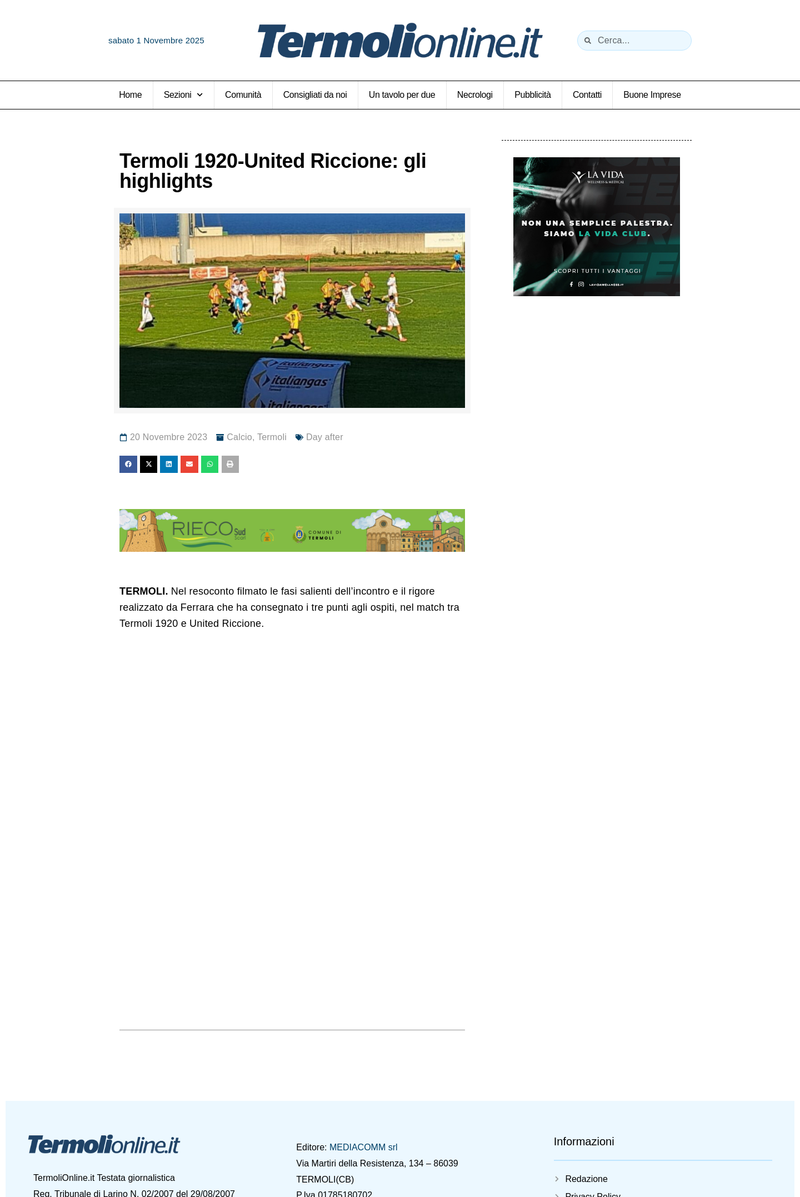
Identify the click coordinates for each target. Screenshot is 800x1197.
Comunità (243, 94)
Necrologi (475, 94)
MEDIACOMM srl (363, 1147)
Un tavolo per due (402, 94)
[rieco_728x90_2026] (292, 548)
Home (130, 94)
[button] (128, 464)
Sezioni (183, 94)
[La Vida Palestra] (596, 292)
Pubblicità (532, 94)
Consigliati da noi (315, 94)
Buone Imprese (652, 94)
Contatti (587, 94)
